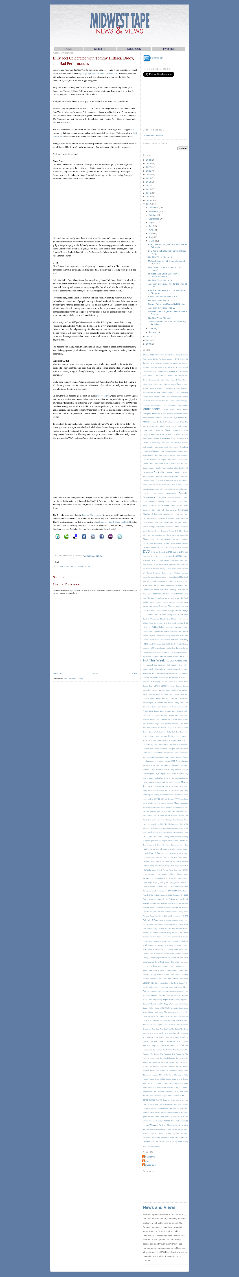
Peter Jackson (155, 862)
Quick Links (168, 883)
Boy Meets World (163, 443)
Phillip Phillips (164, 866)
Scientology (161, 945)
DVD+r (175, 552)
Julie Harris (183, 724)
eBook (170, 556)
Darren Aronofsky (181, 518)
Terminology (183, 1008)
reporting (179, 899)
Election (159, 564)
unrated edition (162, 1108)
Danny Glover (157, 518)
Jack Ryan (164, 682)
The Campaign (171, 1016)
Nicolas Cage (173, 824)
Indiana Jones (182, 669)
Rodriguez (174, 920)
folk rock (150, 598)
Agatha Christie (156, 367)
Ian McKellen (159, 665)
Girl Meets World (160, 623)
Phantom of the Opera (172, 862)
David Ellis (158, 522)
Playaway (147, 870)
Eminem (156, 569)
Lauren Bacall (163, 744)
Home (95, 673)
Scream (180, 945)
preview (185, 870)
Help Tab (184, 648)
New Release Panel (180, 820)
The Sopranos (153, 1058)
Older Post (133, 673)
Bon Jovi (171, 434)
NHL (166, 824)
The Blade (151, 1016)
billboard (175, 422)
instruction (156, 673)
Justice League (166, 728)
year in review (158, 1142)
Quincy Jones (179, 883)
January (153, 332)
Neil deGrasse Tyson (180, 811)
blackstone (159, 430)
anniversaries (176, 397)
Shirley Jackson (149, 958)
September (154, 219)
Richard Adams (149, 908)
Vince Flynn (159, 1117)
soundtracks (147, 970)
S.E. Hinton (183, 937)
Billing (182, 422)
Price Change (148, 874)
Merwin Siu (170, 778)
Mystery (146, 807)
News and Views (159, 1207)
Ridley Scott (183, 912)
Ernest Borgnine (153, 573)
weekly (178, 1125)
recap (87, 566)
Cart (172, 464)
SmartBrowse (148, 962)
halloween (175, 636)
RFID (176, 903)
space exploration (159, 970)
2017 (148, 185)
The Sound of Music (167, 1058)
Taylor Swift (164, 1008)
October (153, 215)
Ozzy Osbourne (171, 845)
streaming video (175, 987)
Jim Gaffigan (148, 703)
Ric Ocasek (183, 903)
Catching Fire (148, 472)
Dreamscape (170, 548)
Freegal (165, 602)
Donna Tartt (148, 543)
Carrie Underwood (156, 464)
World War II (175, 1138)
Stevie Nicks (148, 987)
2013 (148, 200)
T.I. (162, 1004)
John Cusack (165, 711)
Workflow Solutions (160, 1138)
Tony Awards (161, 1087)
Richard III (176, 908)
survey (177, 1000)
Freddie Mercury (155, 602)
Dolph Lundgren (182, 539)
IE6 (168, 665)
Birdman (162, 426)
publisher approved (173, 878)
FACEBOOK (134, 49)
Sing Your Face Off (162, 958)
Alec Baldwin (179, 376)
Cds (162, 472)
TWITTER (169, 49)
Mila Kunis (169, 786)
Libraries (158, 753)
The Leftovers (171, 1041)
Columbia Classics (174, 497)
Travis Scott (178, 1092)
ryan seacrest (173, 937)
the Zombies (170, 1067)
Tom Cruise (156, 1083)
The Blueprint (160, 1016)
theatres (146, 1071)
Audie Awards (182, 405)
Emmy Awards (165, 569)
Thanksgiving (158, 1012)
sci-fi (145, 945)
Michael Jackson (161, 782)
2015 (148, 193)
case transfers (182, 464)
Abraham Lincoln (165, 359)
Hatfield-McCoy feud (169, 644)
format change (173, 598)
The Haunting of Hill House (153, 1037)
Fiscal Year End (158, 594)
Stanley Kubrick (149, 979)
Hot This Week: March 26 (160, 257)
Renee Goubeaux (154, 899)
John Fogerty (177, 711)
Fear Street (165, 585)
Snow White (169, 962)
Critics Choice (176, 506)
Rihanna (146, 916)
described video (172, 527)
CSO (158, 510)
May (151, 233)
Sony (155, 966)
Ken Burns (180, 732)
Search (151, 949)
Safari (145, 941)
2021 (148, 171)
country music (177, 502)
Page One (183, 845)
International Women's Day (170, 673)
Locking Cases (163, 757)
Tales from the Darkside (179, 1004)
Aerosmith (177, 363)
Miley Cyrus (178, 786)
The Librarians (182, 1041)
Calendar (184, 455)
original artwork (167, 841)
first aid (185, 590)
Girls (169, 623)
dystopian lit (147, 556)
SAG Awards (158, 941)
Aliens (150, 384)
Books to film (159, 439)
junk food (146, 728)
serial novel (178, 949)
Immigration (147, 669)
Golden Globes (158, 627)
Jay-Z (171, 694)
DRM (179, 548)
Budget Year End (155, 455)
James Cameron (161, 686)
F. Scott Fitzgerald (174, 577)
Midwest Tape (149, 1165)
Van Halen (181, 1108)
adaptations (167, 363)
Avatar (185, 409)
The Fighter (158, 1025)
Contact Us (153, 57)
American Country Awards (165, 388)
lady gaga (157, 740)
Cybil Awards (163, 514)
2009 (148, 344)
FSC (177, 602)
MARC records (177, 761)
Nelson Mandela (171, 816)
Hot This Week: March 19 (160, 280)
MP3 (162, 799)
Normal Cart (174, 832)
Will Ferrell (176, 1129)
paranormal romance (161, 849)
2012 (148, 204)
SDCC (185, 945)
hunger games (181, 661)
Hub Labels (170, 661)
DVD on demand (158, 552)
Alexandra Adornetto (156, 380)
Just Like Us (155, 728)
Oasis (186, 832)
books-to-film (170, 439)
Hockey (171, 652)
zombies (151, 1146)
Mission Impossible (166, 790)
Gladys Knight (177, 623)
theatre (185, 1067)
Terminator (174, 1008)
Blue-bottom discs (180, 430)
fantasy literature (154, 585)
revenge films (155, 903)
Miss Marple (153, 790)
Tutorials (177, 1096)
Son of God (147, 966)
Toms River (152, 1087)
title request (153, 1075)
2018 (148, 182)
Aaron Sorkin (152, 359)
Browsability (147, 451)
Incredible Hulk (171, 669)
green (174, 631)
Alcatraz (169, 376)
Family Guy (155, 581)
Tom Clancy (147, 1083)
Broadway (184, 447)
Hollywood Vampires (151, 657)
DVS (186, 552)
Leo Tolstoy (154, 749)
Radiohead (165, 887)
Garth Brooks (149, 611)
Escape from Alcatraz (171, 573)
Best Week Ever (103, 396)
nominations (153, 832)
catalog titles (172, 468)
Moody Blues (159, 795)
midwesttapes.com (156, 786)
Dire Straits (184, 535)
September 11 (160, 949)
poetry (154, 870)
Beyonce (153, 422)
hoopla (163, 657)
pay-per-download (170, 857)
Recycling (176, 895)
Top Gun (179, 1087)
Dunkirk (185, 548)
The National (167, 1050)
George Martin (161, 611)
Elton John (180, 564)
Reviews (164, 903)
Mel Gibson (171, 774)
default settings (149, 527)
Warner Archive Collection (153, 1121)
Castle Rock (161, 468)
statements (184, 979)
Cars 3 (167, 464)
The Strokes (180, 1058)
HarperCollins (165, 640)
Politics (165, 870)
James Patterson (158, 690)
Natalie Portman (172, 807)
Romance (179, 924)
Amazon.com (182, 384)
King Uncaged (180, 736)
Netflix (181, 816)
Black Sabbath (182, 426)
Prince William (168, 874)
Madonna (162, 761)
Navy (169, 811)
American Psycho (167, 392)
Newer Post (57, 673)
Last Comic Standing (169, 740)
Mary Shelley (175, 770)
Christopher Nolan (171, 481)
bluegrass (146, 434)
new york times (149, 824)
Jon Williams (149, 1157)
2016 (148, 189)
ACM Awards (156, 363)
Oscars (182, 841)
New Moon (152, 820)
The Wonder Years (156, 1067)
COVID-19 (152, 506)
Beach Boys (172, 418)
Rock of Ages (164, 920)
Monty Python (148, 795)
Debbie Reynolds (170, 522)
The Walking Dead (172, 1062)
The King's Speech (157, 1041)
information (147, 673)
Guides (178, 631)
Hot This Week (154, 660)
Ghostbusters (165, 619)
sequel (170, 949)
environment (176, 569)
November (154, 211)
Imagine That (176, 665)
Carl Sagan (161, 460)
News (157, 824)
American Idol (67, 566)
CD (75, 566)
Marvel (166, 770)
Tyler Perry (159, 1104)
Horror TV (183, 657)
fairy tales (146, 581)
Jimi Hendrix (168, 703)
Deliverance (160, 527)
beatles (181, 418)
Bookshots (180, 439)
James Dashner (176, 686)
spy (151, 974)
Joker (175, 719)
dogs (173, 539)
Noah (145, 832)
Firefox (179, 590)
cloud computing (177, 489)
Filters (165, 590)
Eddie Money (164, 560)
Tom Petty (175, 1083)
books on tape (148, 439)
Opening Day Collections (172, 837)
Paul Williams (157, 857)
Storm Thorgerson (161, 987)
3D (169, 355)
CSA (153, 510)
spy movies (158, 974)
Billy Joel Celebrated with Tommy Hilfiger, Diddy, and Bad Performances (93, 61)
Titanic (145, 1075)
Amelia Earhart (148, 388)
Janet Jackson (182, 690)
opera (152, 841)
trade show (168, 1092)
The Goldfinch (165, 1029)
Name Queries (154, 807)
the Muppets (157, 1050)
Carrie (180, 460)
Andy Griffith (179, 392)
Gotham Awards (149, 631)
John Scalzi (178, 715)
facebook (184, 577)
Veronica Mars (172, 1113)
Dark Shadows (168, 518)
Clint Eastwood (165, 489)
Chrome (152, 485)
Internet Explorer (150, 678)
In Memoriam (158, 669)
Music (81, 566)
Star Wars (173, 978)
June (151, 230)
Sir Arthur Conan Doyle (179, 958)
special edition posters (175, 970)
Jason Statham (149, 694)
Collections (161, 497)
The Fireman (170, 1025)
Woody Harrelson (180, 1133)
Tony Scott (171, 1087)
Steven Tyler (183, 983)
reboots (164, 895)
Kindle (170, 736)
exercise (185, 573)
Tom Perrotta (166, 1083)
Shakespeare (169, 954)
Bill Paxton (167, 422)
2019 (148, 178)
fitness (168, 594)
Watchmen (180, 1121)
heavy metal (165, 648)
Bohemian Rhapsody (159, 434)
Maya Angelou (160, 774)
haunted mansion (91, 515)
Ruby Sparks (183, 933)
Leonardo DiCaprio (168, 749)
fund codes (153, 606)
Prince (158, 874)
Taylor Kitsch (154, 1008)
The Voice (161, 1062)
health (156, 648)
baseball (151, 418)
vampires (172, 1108)
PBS (180, 857)
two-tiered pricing (174, 1100)
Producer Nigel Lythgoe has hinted (114, 522)
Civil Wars (171, 485)
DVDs (181, 552)
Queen (160, 883)
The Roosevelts (178, 1054)
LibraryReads (168, 753)
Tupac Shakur (168, 1096)
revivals (171, 903)
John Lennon (168, 715)
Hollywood (184, 652)
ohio (150, 837)
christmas (159, 481)
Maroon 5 (147, 770)
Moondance (169, 795)
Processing (148, 878)
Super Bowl (147, 1000)
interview (161, 678)
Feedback (146, 590)
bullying (166, 455)
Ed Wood (154, 560)
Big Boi (160, 422)
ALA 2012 (174, 367)
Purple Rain (152, 883)
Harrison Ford (177, 640)
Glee (186, 623)
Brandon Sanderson (155, 447)
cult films (165, 510)
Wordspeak (147, 1138)
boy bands (153, 443)
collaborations (171, 493)
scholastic (184, 941)
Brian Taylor (173, 447)
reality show (177, 891)
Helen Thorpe (175, 648)
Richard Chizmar (163, 908)
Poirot (159, 870)
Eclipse (185, 556)
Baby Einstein (168, 414)
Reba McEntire (155, 895)
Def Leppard (183, 522)
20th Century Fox (160, 355)
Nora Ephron (163, 832)
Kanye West (153, 732)
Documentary (165, 539)
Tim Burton (160, 1071)
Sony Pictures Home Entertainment (170, 966)
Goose (175, 627)
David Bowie (148, 522)
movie (186, 795)
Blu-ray (168, 430)
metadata (178, 778)
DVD (146, 551)
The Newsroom (179, 1050)
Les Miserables (182, 749)
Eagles (155, 556)
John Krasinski (157, 715)
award (154, 414)
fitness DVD (175, 594)
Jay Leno (164, 694)
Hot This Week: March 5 (159, 318)
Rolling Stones (157, 924)
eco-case (146, 560)
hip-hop (146, 652)
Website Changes (166, 1125)
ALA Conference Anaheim (163, 372)
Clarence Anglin (182, 485)
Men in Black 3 (159, 778)
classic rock (148, 489)
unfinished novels (181, 1104)
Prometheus (160, 878)
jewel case (184, 699)
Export (163, 577)
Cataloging (183, 468)
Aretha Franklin (162, 401)
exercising (147, 577)
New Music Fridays (164, 820)
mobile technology (181, 790)
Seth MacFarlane (156, 954)
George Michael (174, 611)
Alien (145, 384)
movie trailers (148, 799)
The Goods (175, 1029)
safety (150, 941)
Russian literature (149, 937)
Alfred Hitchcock (171, 380)
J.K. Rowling (154, 682)
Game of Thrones (167, 606)
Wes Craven (155, 1129)
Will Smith (184, 1129)
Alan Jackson (148, 376)
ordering (158, 841)
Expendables (156, 577)
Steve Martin (160, 983)
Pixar (182, 866)
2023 (148, 163)
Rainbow (173, 887)
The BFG (180, 1012)
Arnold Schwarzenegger (178, 401)
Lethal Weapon (148, 753)
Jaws (158, 694)
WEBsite (100, 49)
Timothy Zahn (182, 1071)
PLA (186, 866)
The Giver (155, 1029)
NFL (161, 824)
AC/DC (176, 359)
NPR (181, 832)
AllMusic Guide (170, 384)
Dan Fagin (184, 514)
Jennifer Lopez (167, 699)
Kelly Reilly (171, 732)
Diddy (186, 531)
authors (165, 409)
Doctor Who (154, 539)
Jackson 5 (173, 682)
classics (156, 489)
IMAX (186, 665)
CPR (159, 506)
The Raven (154, 1054)
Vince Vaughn (170, 1117)
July (151, 226)
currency (173, 510)
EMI (150, 569)
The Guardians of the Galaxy (176, 1033)
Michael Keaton (174, 782)
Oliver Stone (157, 837)
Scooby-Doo (171, 945)
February (153, 328)
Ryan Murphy (162, 937)
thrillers (152, 1071)
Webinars (154, 1125)
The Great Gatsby (157, 1033)
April (151, 237)
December (154, 207)
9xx (172, 355)
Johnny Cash (155, 719)
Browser (155, 451)
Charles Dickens (154, 476)
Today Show (154, 1079)
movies (157, 799)
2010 (148, 340)
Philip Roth (154, 866)
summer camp (171, 991)
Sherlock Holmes (181, 954)
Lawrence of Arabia (176, 744)
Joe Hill (180, 707)
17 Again (146, 355)
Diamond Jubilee (167, 531)
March (152, 241)
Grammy (167, 631)
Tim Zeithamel (171, 1071)
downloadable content (179, 543)
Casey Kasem (148, 468)
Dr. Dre (160, 548)
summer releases (181, 995)
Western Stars (165, 1129)
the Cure (158, 1020)
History (164, 652)
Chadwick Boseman (172, 472)
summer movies (150, 995)
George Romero (160, 615)
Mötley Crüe (178, 795)
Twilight (152, 1100)
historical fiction (155, 652)
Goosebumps (183, 627)
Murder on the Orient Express (160, 803)
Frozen (172, 602)
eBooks (177, 555)
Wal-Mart (184, 1117)
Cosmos (168, 502)
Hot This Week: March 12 (160, 300)
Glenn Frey (147, 627)
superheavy (158, 1000)
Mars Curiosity (157, 770)
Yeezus (168, 1142)
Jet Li (177, 699)
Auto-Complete (175, 409)
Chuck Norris (161, 485)
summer (162, 991)
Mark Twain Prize (158, 765)
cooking (161, 502)
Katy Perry (163, 732)
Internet (185, 673)
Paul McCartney (156, 853)
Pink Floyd (175, 866)
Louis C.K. (179, 757)
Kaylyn (146, 1161)
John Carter (154, 711)
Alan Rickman (160, 376)
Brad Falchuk (176, 443)
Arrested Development (152, 405)
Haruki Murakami (155, 644)
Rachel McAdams (154, 887)
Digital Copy (161, 535)
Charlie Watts (166, 476)
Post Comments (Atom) (73, 679)
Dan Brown (174, 514)
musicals (184, 803)
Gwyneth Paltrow (154, 636)
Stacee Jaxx (169, 974)
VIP (178, 1117)
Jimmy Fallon (179, 703)
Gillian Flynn (148, 623)
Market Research (172, 765)
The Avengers (170, 1012)
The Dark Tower (182, 1020)
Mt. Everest (169, 799)
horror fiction (172, 657)
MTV (176, 799)
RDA (169, 891)
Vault (152, 1113)
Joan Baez (161, 707)
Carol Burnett (172, 460)
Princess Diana (182, 874)
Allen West (158, 384)
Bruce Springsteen (167, 451)
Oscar (176, 841)
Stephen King (148, 983)
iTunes (182, 678)
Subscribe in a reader (153, 135)
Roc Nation (175, 916)
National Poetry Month (158, 811)
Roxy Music (172, 933)
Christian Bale (148, 481)
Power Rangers (175, 870)
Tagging (167, 1004)
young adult (177, 1142)
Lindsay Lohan (179, 753)
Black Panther (171, 426)
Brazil (166, 447)
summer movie (182, 991)
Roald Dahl (154, 916)
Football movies (161, 598)
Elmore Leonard (168, 564)
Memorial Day (182, 774)
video (181, 1113)
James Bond (182, 682)
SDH (145, 949)
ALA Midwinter (182, 372)
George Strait (172, 615)
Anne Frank (165, 397)
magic (168, 761)
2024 (148, 160)
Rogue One (147, 924)
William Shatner (150, 1133)
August (152, 222)
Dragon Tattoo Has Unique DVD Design (166, 304)
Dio (178, 535)
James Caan (148, 686)
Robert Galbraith (165, 916)
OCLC (145, 837)
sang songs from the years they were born (100, 73)
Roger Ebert (183, 920)
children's (175, 476)
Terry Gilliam (148, 1012)
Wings (161, 1133)
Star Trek (161, 979)
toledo (162, 1079)
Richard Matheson (157, 912)
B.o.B (160, 414)
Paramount (147, 849)
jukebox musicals (171, 724)
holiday (176, 652)
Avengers (147, 414)
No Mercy (184, 828)
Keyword (164, 736)
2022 (148, 167)
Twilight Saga (161, 1100)
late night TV (152, 744)
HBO (152, 648)
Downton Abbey (149, 548)
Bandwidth (178, 414)
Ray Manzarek (160, 891)
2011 (148, 336)
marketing (184, 765)
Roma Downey (169, 924)
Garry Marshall (182, 606)
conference (153, 502)
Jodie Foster (171, 707)
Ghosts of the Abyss (179, 619)
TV (183, 1095)
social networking (181, 962)
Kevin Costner (154, 736)
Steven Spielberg (171, 983)
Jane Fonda (171, 690)
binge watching (152, 426)
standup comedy (181, 974)
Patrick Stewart (176, 849)
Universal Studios (149, 1108)
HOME (68, 49)
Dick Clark (179, 531)
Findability (172, 590)
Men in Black (148, 778)
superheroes (168, 1000)
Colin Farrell (157, 493)
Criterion (165, 506)
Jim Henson (158, 703)
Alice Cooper (183, 380)
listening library (152, 757)
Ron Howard (177, 928)
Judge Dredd (159, 724)
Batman (158, 418)
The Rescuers (165, 1054)
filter (161, 590)
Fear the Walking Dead (179, 585)
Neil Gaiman (159, 816)
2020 (148, 174)
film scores (155, 590)
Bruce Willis (178, 451)
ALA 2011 (166, 367)
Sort (186, 966)
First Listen (147, 594)
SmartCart (159, 962)
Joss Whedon (148, 724)
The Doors (147, 1025)
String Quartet (153, 991)
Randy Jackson (149, 891)
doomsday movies (161, 543)
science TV (152, 945)
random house (182, 887)
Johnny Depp (166, 719)
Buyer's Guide (175, 455)
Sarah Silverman (173, 941)
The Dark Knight (169, 1020)
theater (179, 1067)
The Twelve (152, 1062)
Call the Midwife (149, 460)
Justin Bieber (178, 728)
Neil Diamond (148, 816)
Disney (146, 539)
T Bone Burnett (155, 1004)
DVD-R (169, 552)
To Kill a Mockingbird (174, 1075)
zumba (156, 1146)
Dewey (157, 531)
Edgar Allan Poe (176, 560)
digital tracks (171, 535)
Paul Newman (170, 853)
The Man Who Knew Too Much (170, 1046)
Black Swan (148, 430)
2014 (148, 196)
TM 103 (162, 1075)
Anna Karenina (154, 397)
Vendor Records (161, 1113)
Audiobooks (152, 409)
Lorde (172, 757)
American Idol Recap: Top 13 (161, 308)
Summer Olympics (166, 995)
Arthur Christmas (169, 405)
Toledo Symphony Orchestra (177, 1079)
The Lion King (149, 1046)
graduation (159, 631)
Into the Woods (171, 678)
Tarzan (145, 1008)
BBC (164, 418)
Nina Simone (175, 828)
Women (168, 1133)
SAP (165, 941)
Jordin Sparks (182, 719)
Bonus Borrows (182, 434)
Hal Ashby (166, 636)
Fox (181, 598)
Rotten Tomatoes (159, 933)
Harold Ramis (154, 640)
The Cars (181, 1016)
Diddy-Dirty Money (150, 535)
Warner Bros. (169, 1121)
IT (178, 678)
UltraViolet (169, 1104)
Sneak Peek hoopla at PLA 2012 (163, 296)
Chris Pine (184, 476)
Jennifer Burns (155, 699)
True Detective (156, 1096)
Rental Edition (169, 899)
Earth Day (163, 556)
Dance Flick (147, 518)
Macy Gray (154, 761)
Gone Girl (168, 627)
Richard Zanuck (171, 912)
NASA (163, 807)
